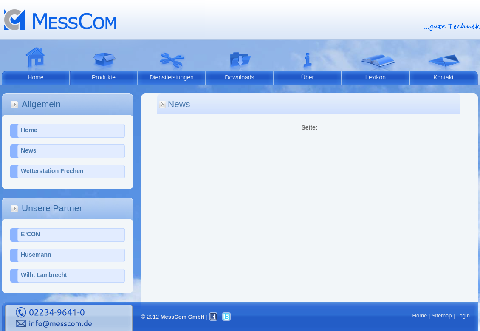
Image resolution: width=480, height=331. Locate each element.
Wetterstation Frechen (52, 170)
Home (35, 77)
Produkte (104, 77)
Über (307, 77)
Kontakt (443, 77)
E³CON (30, 234)
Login (463, 315)
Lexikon (375, 77)
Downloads (239, 77)
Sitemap (442, 315)
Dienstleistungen (172, 77)
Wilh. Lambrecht (44, 275)
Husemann (36, 254)
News (29, 150)
